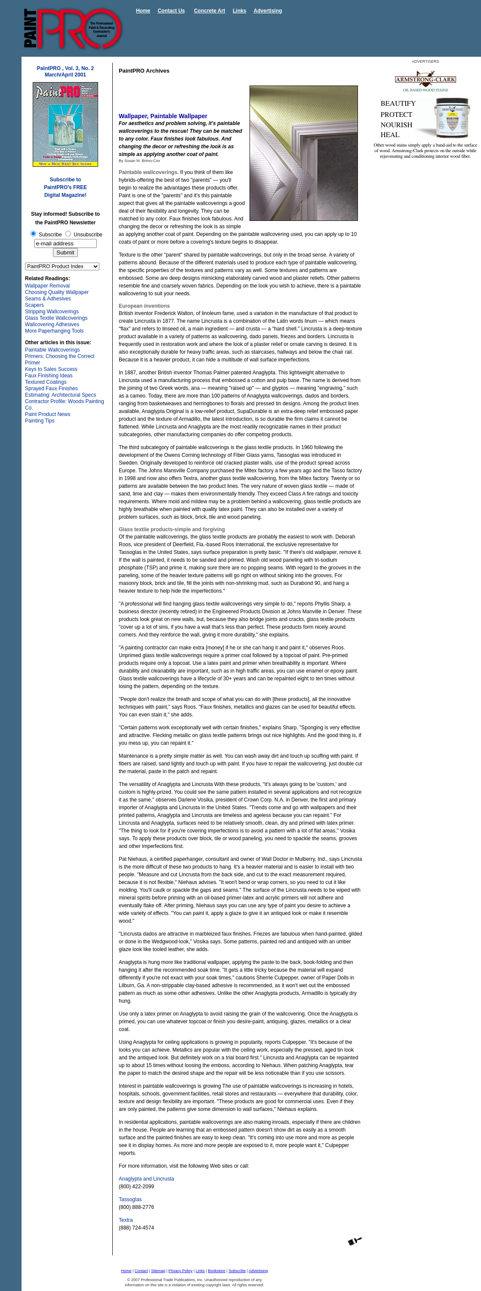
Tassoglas (130, 1199)
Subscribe (237, 1271)
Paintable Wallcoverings (52, 350)
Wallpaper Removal (47, 286)
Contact (141, 1271)
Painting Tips (40, 421)
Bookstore (216, 1271)
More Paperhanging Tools (54, 331)
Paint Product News (47, 414)
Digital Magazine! (65, 195)
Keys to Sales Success (51, 369)
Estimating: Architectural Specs (60, 395)
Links (239, 11)
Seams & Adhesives (48, 299)
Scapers (34, 305)
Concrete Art (209, 11)
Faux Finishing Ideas (49, 376)
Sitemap (158, 1271)
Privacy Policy (181, 1271)
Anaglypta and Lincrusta (146, 1179)
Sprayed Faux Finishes (51, 388)
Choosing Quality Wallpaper (57, 292)
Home (143, 11)
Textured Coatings (46, 382)
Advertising (268, 11)
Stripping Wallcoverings (52, 312)
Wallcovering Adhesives (52, 324)
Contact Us (171, 11)
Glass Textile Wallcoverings (56, 318)
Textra (126, 1220)
